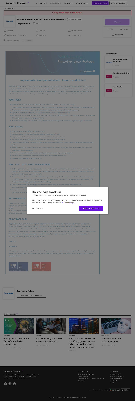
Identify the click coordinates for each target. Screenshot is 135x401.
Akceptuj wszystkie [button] (91, 208)
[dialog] (67, 200)
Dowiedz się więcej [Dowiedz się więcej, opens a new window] (68, 203)
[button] (37, 208)
